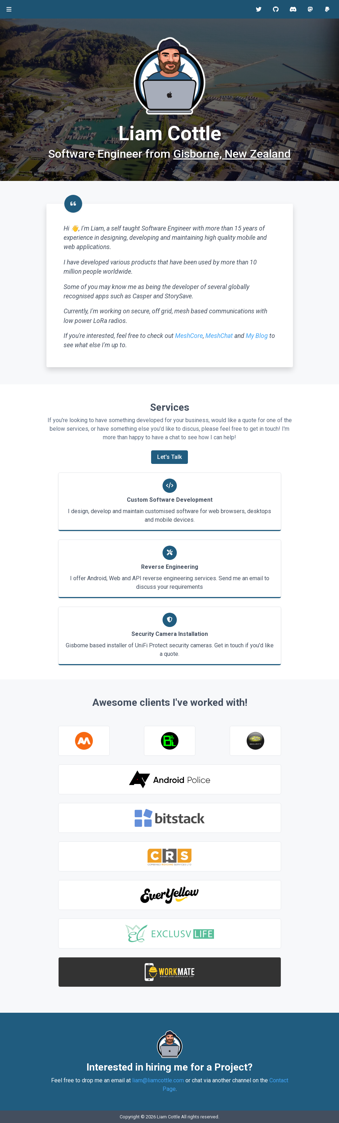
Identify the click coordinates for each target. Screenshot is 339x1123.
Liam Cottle (168, 1116)
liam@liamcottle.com (158, 1080)
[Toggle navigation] (9, 9)
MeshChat (219, 335)
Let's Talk (169, 457)
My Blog (257, 335)
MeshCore (189, 335)
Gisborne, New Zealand (232, 154)
